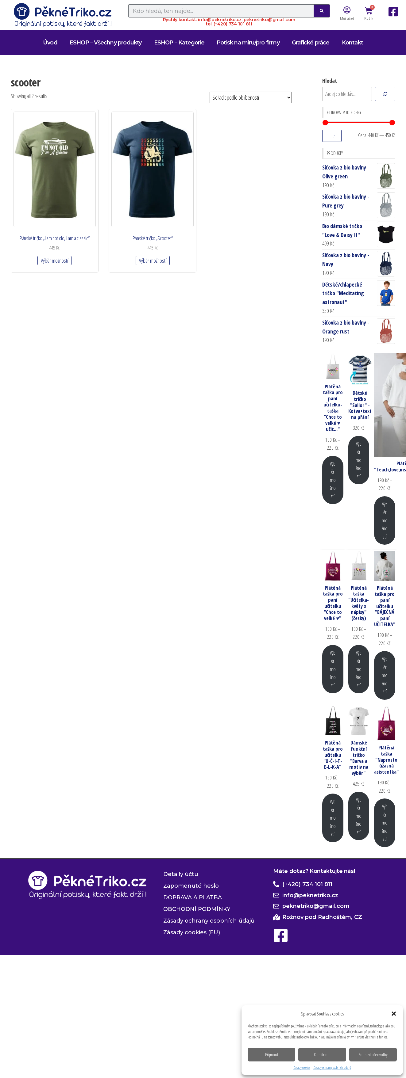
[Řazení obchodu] (251, 97)
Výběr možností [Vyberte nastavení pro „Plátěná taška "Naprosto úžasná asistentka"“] (385, 822)
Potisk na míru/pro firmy (248, 42)
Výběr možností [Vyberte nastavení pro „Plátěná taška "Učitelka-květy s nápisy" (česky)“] (359, 669)
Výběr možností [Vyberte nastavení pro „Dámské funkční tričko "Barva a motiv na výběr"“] (359, 816)
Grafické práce (311, 42)
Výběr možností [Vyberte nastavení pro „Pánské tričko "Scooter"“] (150, 258)
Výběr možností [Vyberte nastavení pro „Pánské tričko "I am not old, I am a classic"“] (54, 258)
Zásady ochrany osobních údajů (332, 1067)
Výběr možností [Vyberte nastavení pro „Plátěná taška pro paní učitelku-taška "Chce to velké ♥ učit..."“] (333, 480)
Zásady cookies (301, 1067)
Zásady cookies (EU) (191, 932)
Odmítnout (322, 1054)
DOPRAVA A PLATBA (192, 897)
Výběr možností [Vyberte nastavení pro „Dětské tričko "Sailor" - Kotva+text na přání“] (359, 460)
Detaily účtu (180, 874)
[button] (394, 1014)
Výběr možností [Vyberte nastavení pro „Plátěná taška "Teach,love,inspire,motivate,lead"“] (385, 520)
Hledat (329, 80)
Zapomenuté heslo (191, 885)
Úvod (50, 42)
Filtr (332, 135)
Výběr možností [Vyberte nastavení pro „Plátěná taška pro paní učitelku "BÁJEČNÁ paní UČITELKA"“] (385, 675)
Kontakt (352, 42)
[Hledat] (385, 94)
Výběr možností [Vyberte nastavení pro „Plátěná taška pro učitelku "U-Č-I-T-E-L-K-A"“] (333, 817)
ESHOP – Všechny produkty (106, 42)
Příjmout (271, 1054)
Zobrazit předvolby (373, 1054)
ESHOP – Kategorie (179, 42)
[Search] (322, 11)
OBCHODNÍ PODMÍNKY (196, 909)
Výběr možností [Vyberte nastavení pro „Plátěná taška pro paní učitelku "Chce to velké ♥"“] (333, 669)
